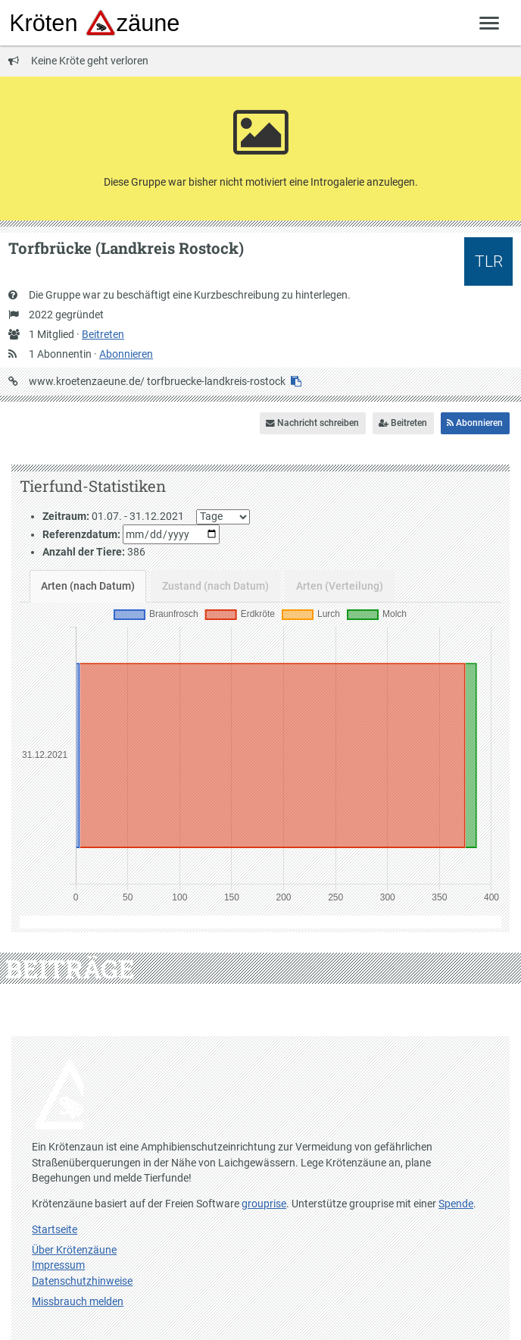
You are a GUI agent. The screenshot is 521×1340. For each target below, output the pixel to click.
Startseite (54, 1229)
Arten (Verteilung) (339, 586)
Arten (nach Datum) (88, 586)
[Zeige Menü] (490, 22)
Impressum (58, 1265)
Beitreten (103, 334)
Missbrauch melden (77, 1301)
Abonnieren (126, 354)
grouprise (264, 1204)
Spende (455, 1204)
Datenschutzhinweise (82, 1281)
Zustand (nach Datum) (215, 586)
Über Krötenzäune (74, 1250)
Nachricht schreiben (312, 423)
